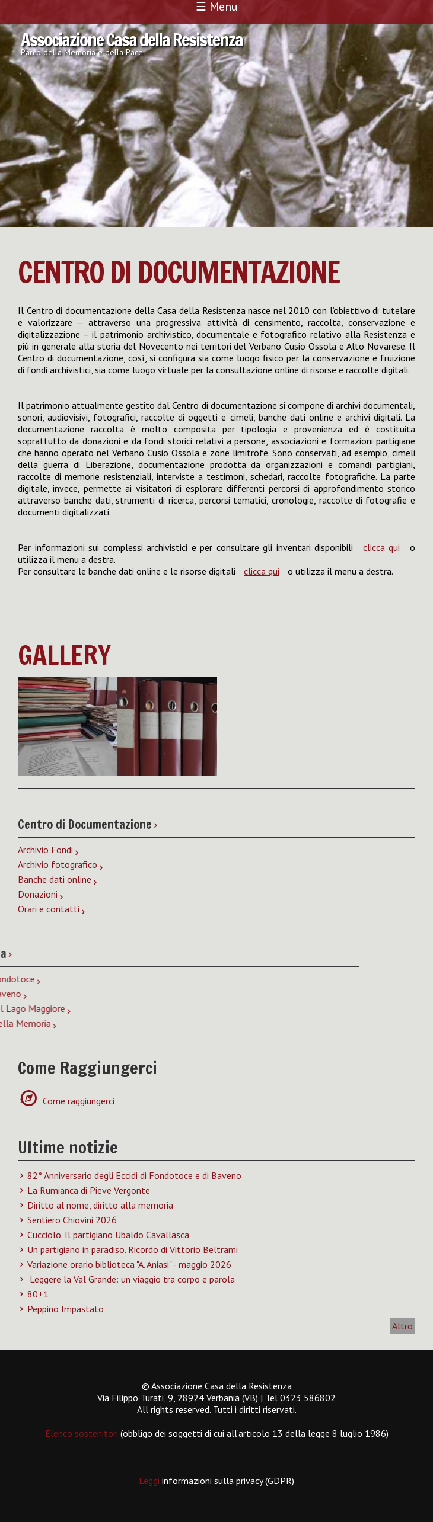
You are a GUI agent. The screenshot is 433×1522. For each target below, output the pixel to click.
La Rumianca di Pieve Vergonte (88, 1190)
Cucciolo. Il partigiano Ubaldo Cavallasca (108, 1235)
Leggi (150, 1480)
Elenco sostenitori (81, 1433)
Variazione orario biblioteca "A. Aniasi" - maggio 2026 (129, 1264)
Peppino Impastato (65, 1309)
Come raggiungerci (72, 1101)
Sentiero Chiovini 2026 (72, 1220)
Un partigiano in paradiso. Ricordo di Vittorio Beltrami (132, 1249)
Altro (402, 1326)
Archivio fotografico (57, 864)
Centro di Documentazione (178, 272)
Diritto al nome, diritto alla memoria (100, 1205)
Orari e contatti (48, 909)
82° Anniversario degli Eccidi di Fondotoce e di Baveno (134, 1175)
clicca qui (381, 547)
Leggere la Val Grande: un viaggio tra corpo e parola (131, 1279)
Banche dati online (54, 879)
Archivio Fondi (45, 849)
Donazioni (38, 894)
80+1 (38, 1294)
